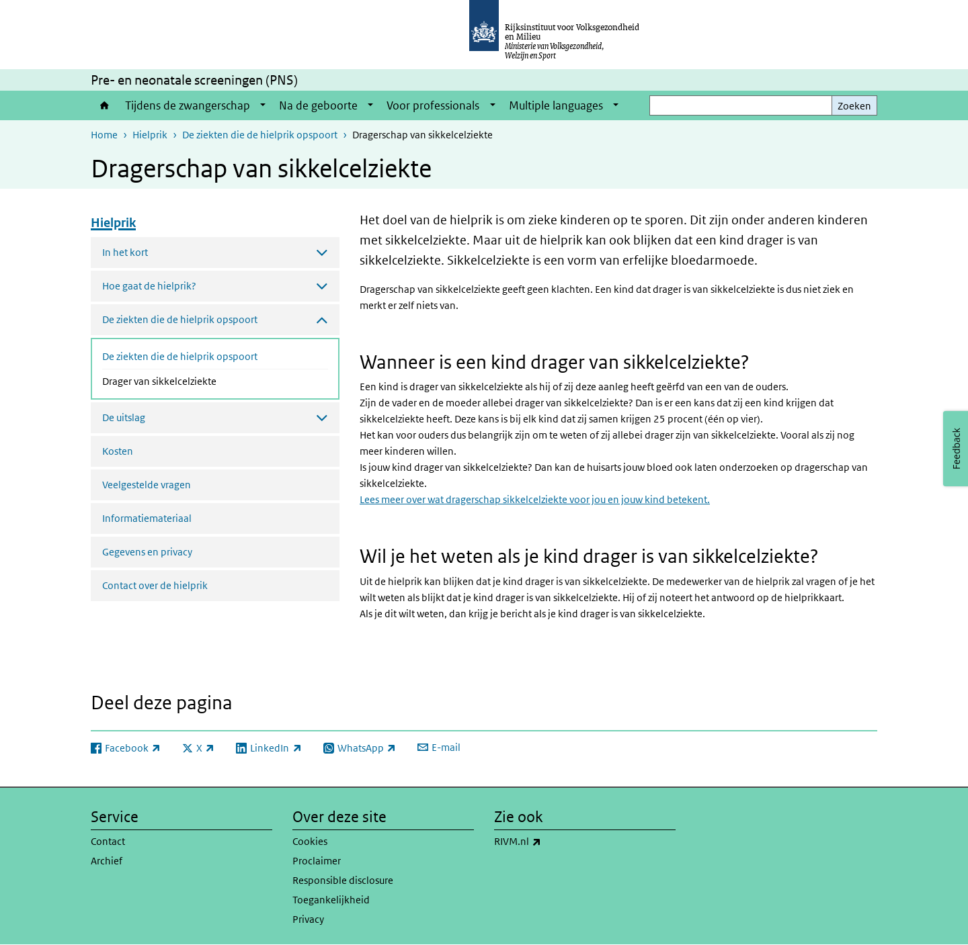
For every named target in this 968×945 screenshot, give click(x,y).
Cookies (309, 841)
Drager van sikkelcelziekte (195, 380)
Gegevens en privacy (147, 551)
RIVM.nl (547, 842)
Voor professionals (433, 105)
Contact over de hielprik (155, 585)
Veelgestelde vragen (146, 484)
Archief (106, 860)
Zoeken (854, 105)
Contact (108, 841)
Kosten (117, 451)
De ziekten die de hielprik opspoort (259, 134)
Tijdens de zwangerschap (187, 105)
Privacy (308, 919)
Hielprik (149, 134)
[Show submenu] (262, 105)
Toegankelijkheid (331, 899)
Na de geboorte (318, 105)
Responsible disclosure (342, 880)
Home (104, 105)
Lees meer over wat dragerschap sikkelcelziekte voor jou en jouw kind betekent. (535, 499)
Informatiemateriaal (147, 518)
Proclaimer (316, 860)
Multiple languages (556, 105)
